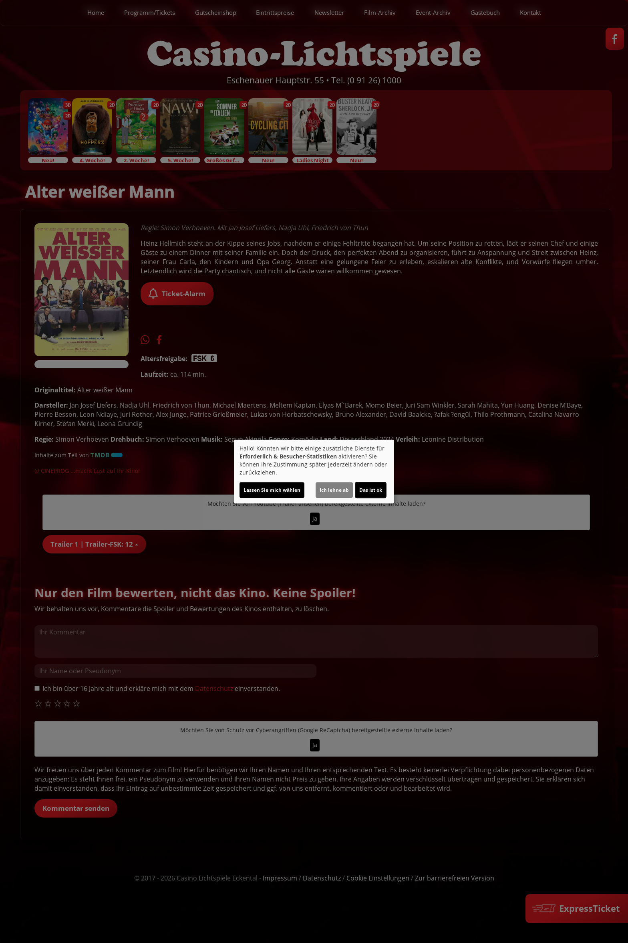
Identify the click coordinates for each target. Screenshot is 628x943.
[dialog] (314, 472)
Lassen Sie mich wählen (272, 490)
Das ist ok (370, 490)
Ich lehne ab (334, 490)
